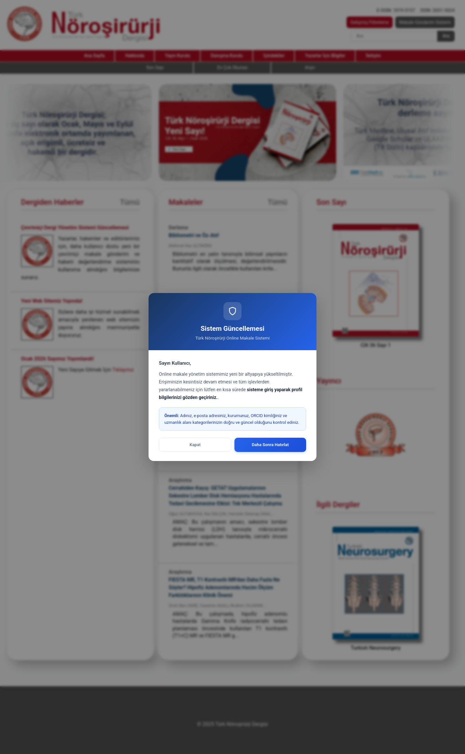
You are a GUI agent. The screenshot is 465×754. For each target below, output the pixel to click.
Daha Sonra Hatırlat (270, 444)
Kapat (195, 444)
